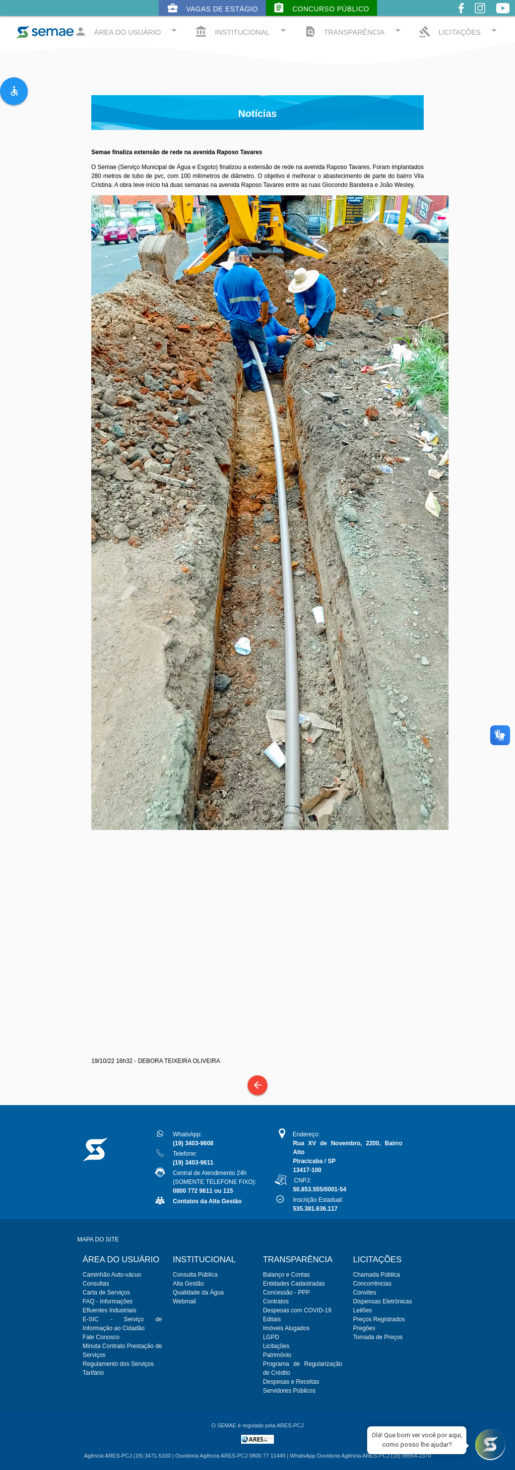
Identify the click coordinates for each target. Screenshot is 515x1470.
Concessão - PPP (286, 1292)
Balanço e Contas (286, 1274)
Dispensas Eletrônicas (382, 1301)
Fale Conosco (101, 1337)
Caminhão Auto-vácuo (112, 1274)
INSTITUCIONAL (242, 31)
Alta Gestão (188, 1283)
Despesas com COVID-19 (297, 1310)
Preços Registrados (379, 1319)
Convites (365, 1292)
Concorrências (372, 1283)
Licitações (276, 1346)
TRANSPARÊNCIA (354, 31)
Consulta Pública (195, 1274)
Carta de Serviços (106, 1292)
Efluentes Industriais (109, 1310)
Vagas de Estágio (212, 8)
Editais (272, 1319)
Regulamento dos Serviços (118, 1363)
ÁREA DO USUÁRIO (127, 31)
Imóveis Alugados (286, 1328)
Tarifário (93, 1372)
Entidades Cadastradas (294, 1283)
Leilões (362, 1310)
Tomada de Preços (378, 1337)
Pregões (364, 1328)
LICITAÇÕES (459, 31)
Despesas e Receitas (291, 1381)
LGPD (271, 1337)
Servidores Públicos (289, 1390)
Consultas (96, 1283)
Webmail (184, 1301)
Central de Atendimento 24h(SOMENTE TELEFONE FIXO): (214, 1182)
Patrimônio (277, 1355)
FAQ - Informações (108, 1301)
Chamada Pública (376, 1274)
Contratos (276, 1301)
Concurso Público (321, 8)
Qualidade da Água (198, 1292)
